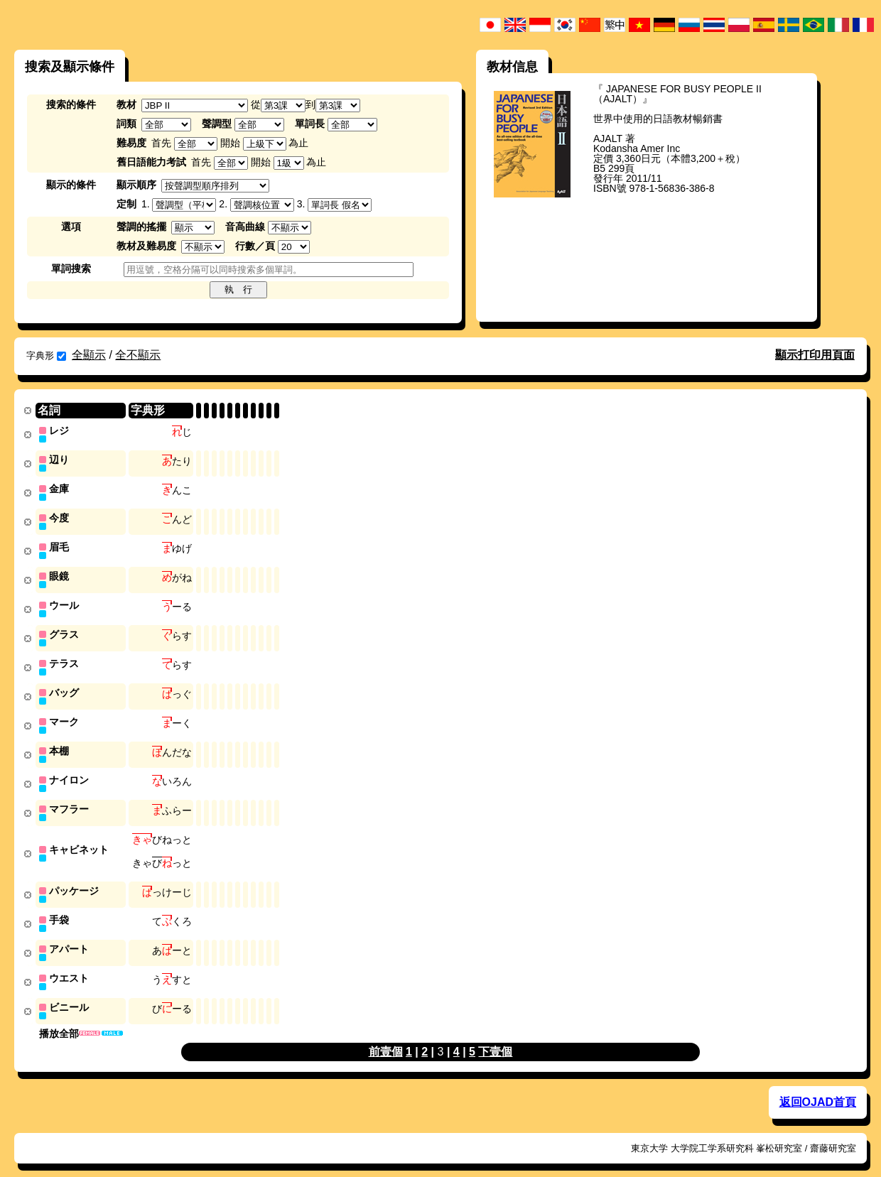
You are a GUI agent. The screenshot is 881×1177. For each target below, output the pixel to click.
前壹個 (386, 1037)
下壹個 (495, 1037)
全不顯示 (138, 355)
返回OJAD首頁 (817, 1087)
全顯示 (89, 355)
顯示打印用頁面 (815, 355)
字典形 (46, 355)
